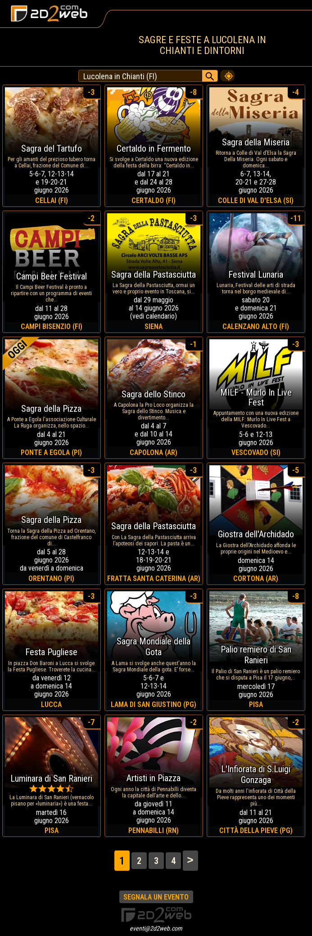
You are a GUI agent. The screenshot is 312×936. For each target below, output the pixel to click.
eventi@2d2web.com (156, 928)
